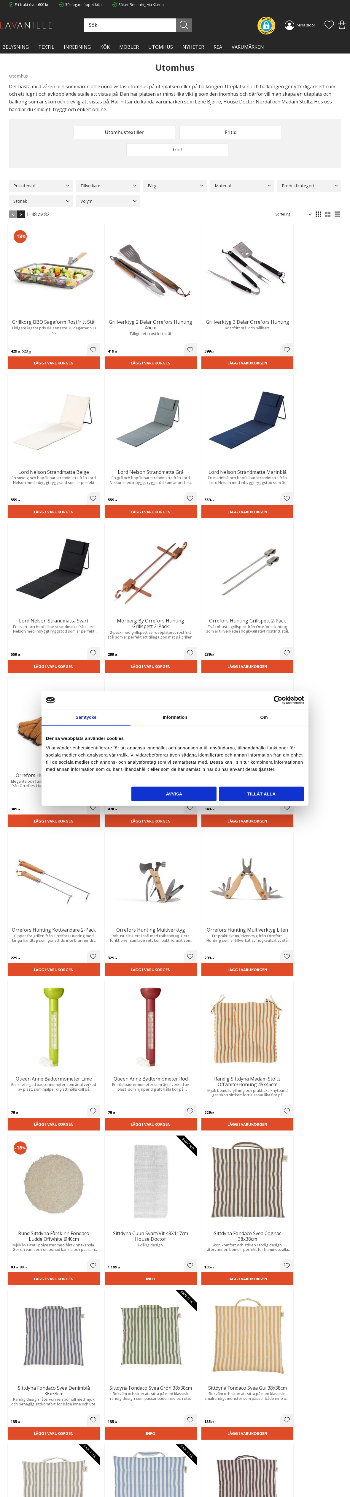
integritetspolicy (315, 1381)
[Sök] (193, 25)
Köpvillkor (188, 1456)
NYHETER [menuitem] (193, 47)
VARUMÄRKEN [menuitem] (248, 47)
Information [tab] (175, 717)
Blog (98, 1474)
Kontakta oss (105, 1468)
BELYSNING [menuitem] (15, 47)
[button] (329, 25)
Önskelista (188, 1484)
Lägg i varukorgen (34, 315)
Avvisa (174, 793)
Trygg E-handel (107, 1450)
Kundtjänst (188, 1450)
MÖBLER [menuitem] (129, 47)
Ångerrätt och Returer (113, 1456)
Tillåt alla (261, 793)
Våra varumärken (109, 1480)
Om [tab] (264, 717)
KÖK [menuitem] (105, 47)
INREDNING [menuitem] (77, 47)
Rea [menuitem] (218, 47)
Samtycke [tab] (86, 717)
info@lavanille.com (38, 1473)
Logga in (186, 1478)
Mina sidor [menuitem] (306, 25)
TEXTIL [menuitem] (46, 47)
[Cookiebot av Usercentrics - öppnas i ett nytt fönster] (278, 700)
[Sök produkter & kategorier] (154, 25)
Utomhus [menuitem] (160, 47)
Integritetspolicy (108, 1462)
